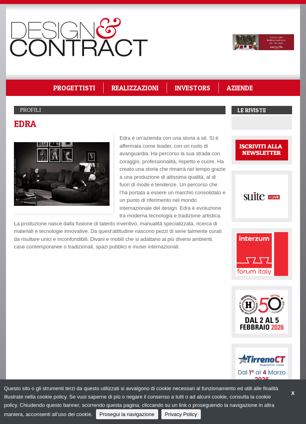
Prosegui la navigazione (127, 414)
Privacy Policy (181, 414)
